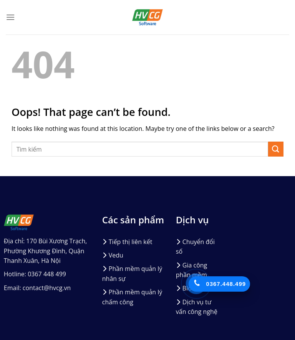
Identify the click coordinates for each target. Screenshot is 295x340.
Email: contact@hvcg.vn (37, 288)
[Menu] (10, 17)
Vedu (116, 255)
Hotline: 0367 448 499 (35, 274)
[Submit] (275, 149)
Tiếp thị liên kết (130, 242)
